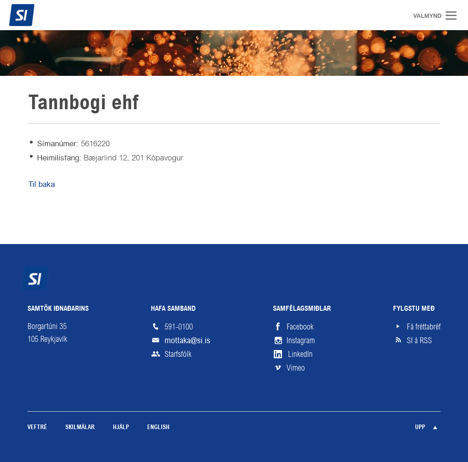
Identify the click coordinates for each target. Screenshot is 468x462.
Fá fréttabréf (424, 326)
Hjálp (121, 427)
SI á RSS (419, 340)
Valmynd (454, 15)
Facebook (300, 326)
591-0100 (179, 326)
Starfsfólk (178, 354)
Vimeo (296, 367)
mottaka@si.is (187, 340)
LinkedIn (300, 354)
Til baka (41, 184)
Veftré (37, 427)
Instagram (301, 340)
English (158, 427)
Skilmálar (80, 427)
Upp (420, 427)
